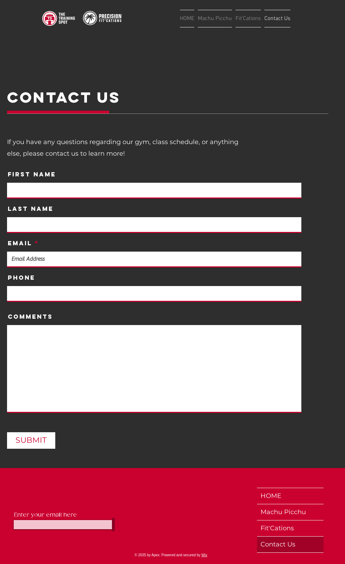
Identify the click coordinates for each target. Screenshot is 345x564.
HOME (271, 496)
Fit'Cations (277, 528)
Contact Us (278, 544)
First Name (32, 174)
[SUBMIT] (31, 440)
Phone (21, 277)
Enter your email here (45, 515)
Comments (30, 316)
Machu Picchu (283, 512)
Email (20, 243)
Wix (204, 555)
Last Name (31, 209)
